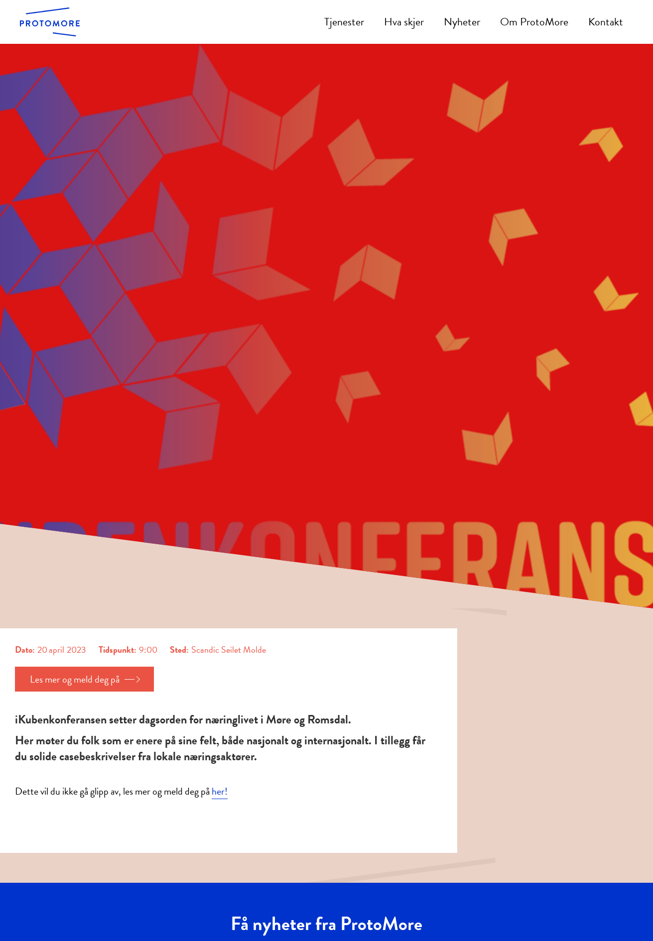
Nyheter (462, 21)
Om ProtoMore (534, 21)
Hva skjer (404, 21)
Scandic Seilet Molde (228, 649)
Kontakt (605, 21)
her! (220, 791)
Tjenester (344, 21)
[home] (50, 21)
